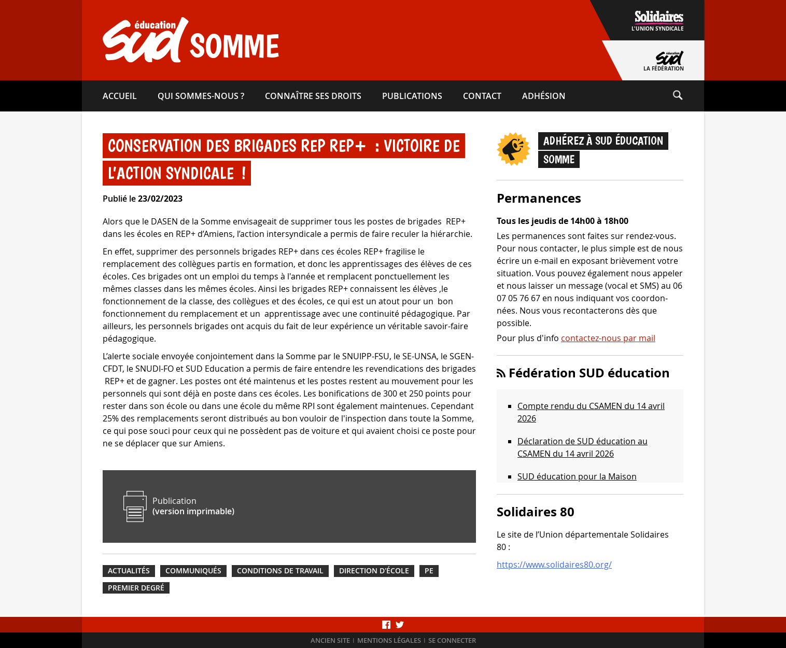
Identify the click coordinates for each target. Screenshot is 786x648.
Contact (482, 96)
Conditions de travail (280, 570)
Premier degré (136, 588)
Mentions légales (389, 640)
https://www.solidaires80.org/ (554, 564)
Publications (412, 96)
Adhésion (544, 96)
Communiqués (193, 570)
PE (429, 570)
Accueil (120, 96)
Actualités (129, 570)
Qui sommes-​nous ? (201, 96)
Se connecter (452, 640)
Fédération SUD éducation (589, 373)
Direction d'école (374, 570)
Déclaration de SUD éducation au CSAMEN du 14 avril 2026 (582, 447)
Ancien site (330, 640)
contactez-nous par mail (608, 338)
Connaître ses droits (313, 96)
